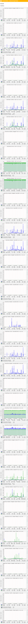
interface (2, 5)
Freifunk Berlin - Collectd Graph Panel (10, 0)
